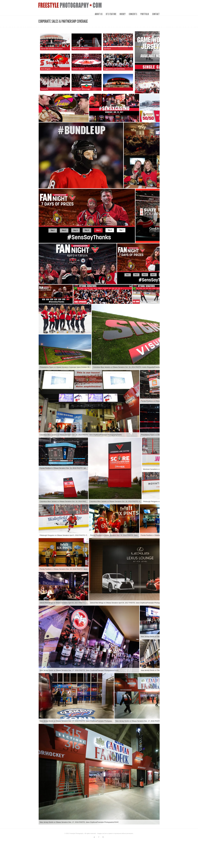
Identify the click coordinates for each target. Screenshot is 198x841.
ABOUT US (99, 14)
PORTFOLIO (144, 14)
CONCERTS (133, 14)
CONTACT (156, 14)
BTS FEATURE (111, 14)
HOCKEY (123, 14)
